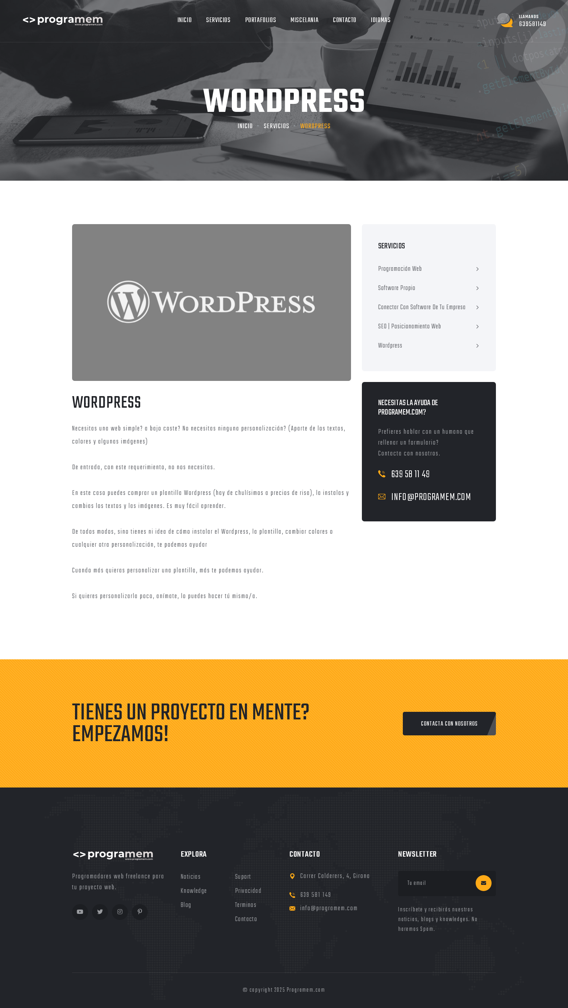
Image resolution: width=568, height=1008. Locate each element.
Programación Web (400, 269)
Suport (243, 877)
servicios (276, 126)
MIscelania (304, 20)
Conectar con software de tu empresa (422, 307)
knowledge (194, 891)
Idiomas (380, 20)
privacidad (248, 891)
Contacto (344, 20)
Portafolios (260, 20)
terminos (245, 905)
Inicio (185, 20)
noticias (191, 877)
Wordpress (390, 346)
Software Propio (396, 288)
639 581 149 (315, 895)
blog (186, 905)
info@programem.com (424, 497)
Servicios (218, 20)
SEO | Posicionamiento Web (409, 327)
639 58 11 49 (404, 474)
